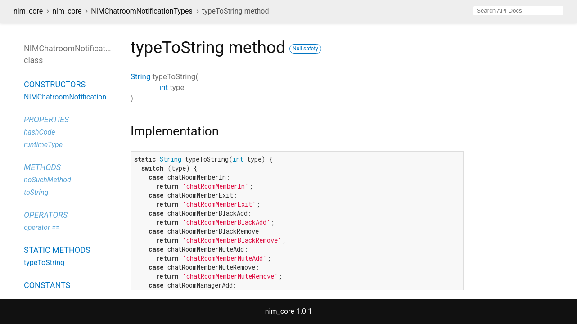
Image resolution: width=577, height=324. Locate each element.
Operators (46, 215)
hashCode (39, 132)
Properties (46, 119)
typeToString (44, 262)
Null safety (305, 48)
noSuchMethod (47, 180)
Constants (47, 285)
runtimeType (43, 144)
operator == (41, 227)
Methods (42, 167)
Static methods (57, 250)
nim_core (28, 11)
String (140, 76)
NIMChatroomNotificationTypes (141, 11)
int (163, 87)
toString (36, 192)
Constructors (55, 84)
